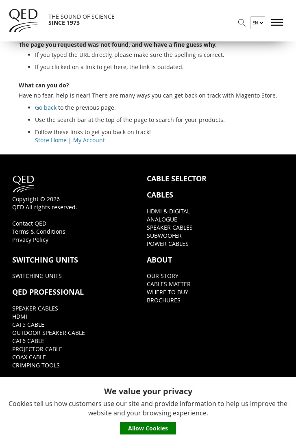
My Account (89, 140)
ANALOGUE (162, 219)
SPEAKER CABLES (170, 227)
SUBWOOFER (164, 235)
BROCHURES (164, 300)
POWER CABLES (168, 244)
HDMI (19, 316)
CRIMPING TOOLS (36, 365)
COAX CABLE (29, 357)
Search (242, 23)
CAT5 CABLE (28, 324)
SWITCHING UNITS (45, 260)
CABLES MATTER (169, 284)
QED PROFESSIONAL (48, 292)
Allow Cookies (148, 428)
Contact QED (29, 223)
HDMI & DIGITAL (168, 211)
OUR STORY (162, 276)
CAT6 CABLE (28, 341)
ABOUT (159, 260)
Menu (277, 22)
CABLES (160, 195)
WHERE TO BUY (167, 292)
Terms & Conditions (38, 231)
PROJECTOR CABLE (37, 349)
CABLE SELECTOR (177, 179)
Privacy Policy (30, 239)
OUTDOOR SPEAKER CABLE (48, 333)
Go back (46, 107)
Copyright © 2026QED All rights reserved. (44, 193)
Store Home (51, 140)
